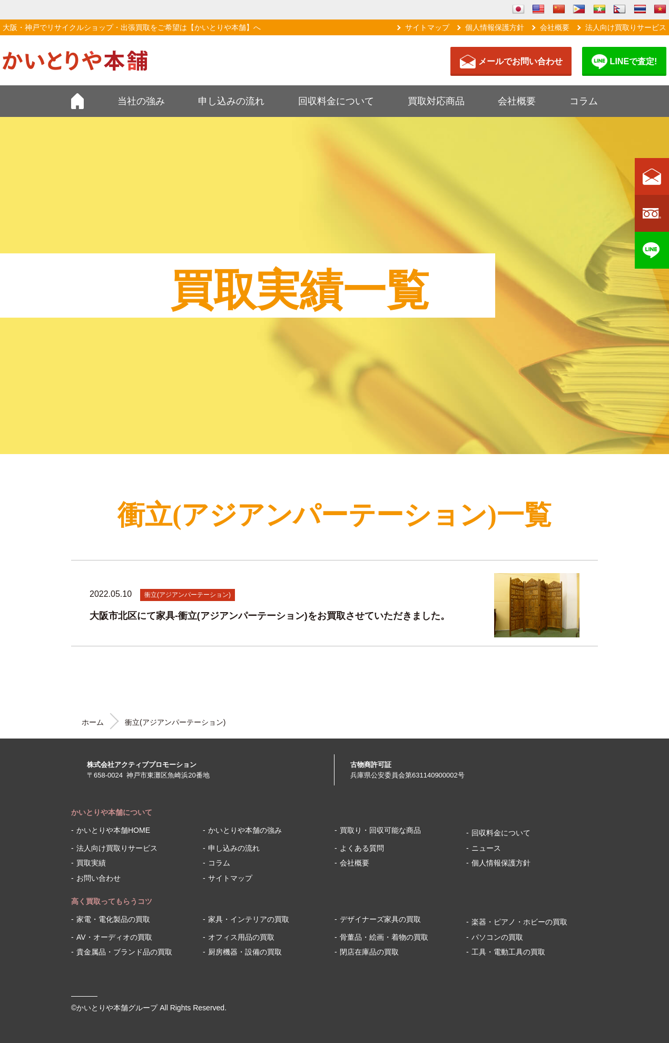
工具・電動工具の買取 (508, 952)
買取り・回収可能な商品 (380, 830)
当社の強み (141, 101)
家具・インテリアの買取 (248, 919)
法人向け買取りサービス (625, 27)
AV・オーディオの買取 (114, 937)
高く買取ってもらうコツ (111, 901)
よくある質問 (362, 848)
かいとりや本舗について (111, 812)
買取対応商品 (436, 101)
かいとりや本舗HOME (113, 830)
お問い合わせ (98, 878)
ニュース (486, 848)
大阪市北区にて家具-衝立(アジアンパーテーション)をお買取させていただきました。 (270, 616)
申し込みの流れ (231, 101)
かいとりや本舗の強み (245, 830)
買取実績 (91, 863)
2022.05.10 (111, 593)
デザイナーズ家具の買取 (380, 919)
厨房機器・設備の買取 (245, 952)
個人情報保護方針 (494, 27)
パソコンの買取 (497, 937)
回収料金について (336, 101)
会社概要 (554, 27)
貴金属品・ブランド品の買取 (124, 952)
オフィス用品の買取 (241, 937)
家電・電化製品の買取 (113, 919)
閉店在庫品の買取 (369, 952)
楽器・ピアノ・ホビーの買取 (519, 922)
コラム (583, 101)
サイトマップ (427, 27)
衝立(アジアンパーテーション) (187, 594)
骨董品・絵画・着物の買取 (384, 937)
